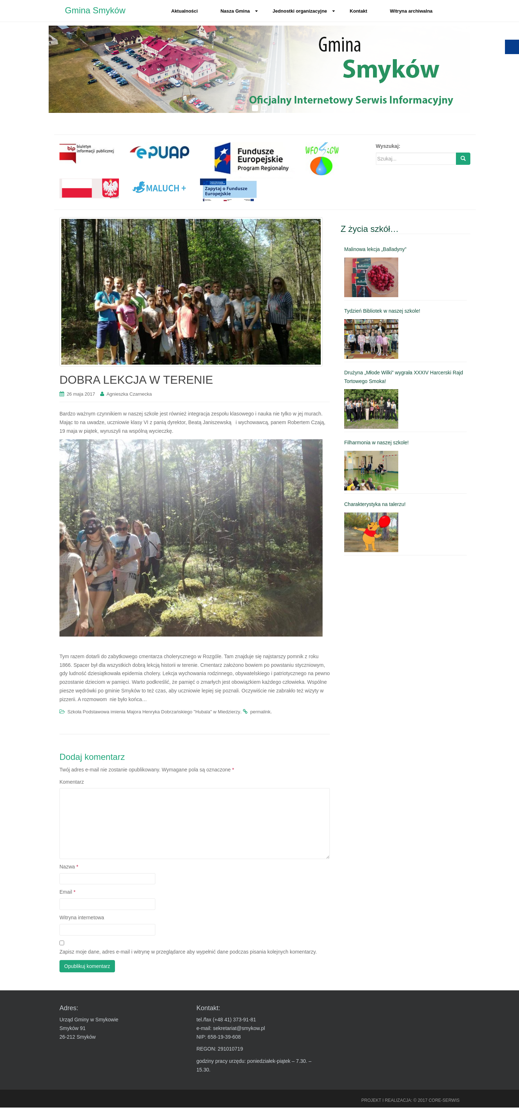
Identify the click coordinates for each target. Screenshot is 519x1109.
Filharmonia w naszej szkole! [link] (376, 444)
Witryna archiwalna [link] (411, 11)
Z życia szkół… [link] (370, 230)
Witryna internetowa (81, 919)
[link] (89, 154)
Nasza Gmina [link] (239, 11)
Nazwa (68, 868)
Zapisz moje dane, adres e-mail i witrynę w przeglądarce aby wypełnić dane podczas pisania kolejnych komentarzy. (188, 953)
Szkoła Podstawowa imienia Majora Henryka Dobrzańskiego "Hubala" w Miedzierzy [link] (153, 713)
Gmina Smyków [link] (95, 11)
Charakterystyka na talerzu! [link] (374, 506)
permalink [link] (260, 713)
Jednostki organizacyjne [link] (303, 11)
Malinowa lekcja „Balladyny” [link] (375, 251)
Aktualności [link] (184, 11)
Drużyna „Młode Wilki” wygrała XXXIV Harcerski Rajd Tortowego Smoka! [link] (403, 378)
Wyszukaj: (388, 147)
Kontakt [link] (358, 11)
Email (67, 893)
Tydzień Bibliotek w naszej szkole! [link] (382, 312)
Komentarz (71, 783)
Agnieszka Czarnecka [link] (129, 395)
